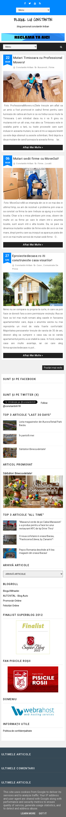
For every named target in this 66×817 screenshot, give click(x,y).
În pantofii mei (26, 435)
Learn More (28, 813)
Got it (43, 813)
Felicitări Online (11, 605)
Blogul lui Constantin (33, 20)
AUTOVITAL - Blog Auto (15, 595)
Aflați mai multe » (33, 147)
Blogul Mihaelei (11, 591)
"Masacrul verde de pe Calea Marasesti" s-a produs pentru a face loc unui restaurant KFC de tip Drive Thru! (40, 525)
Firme (51, 67)
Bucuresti (42, 67)
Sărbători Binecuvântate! (32, 449)
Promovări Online (12, 600)
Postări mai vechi (53, 367)
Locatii (48, 163)
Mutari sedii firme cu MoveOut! (36, 159)
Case (39, 265)
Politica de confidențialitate (17, 731)
